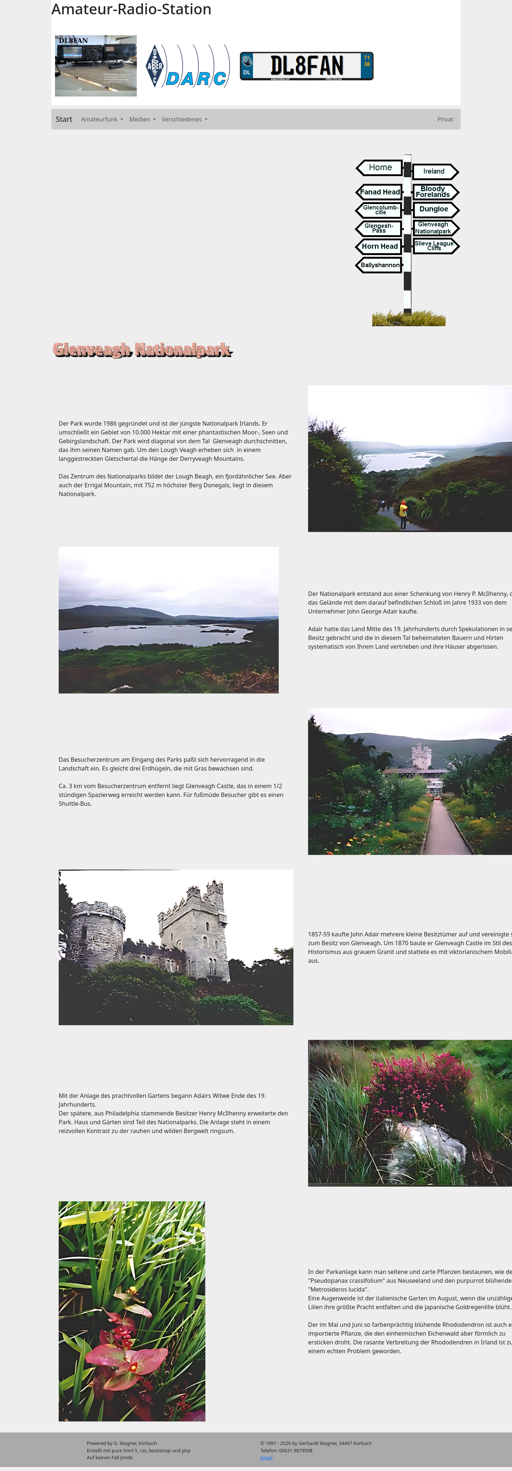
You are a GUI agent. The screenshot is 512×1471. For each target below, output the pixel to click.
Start (64, 119)
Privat (445, 119)
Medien (140, 119)
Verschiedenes (182, 119)
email (266, 1457)
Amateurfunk (100, 119)
